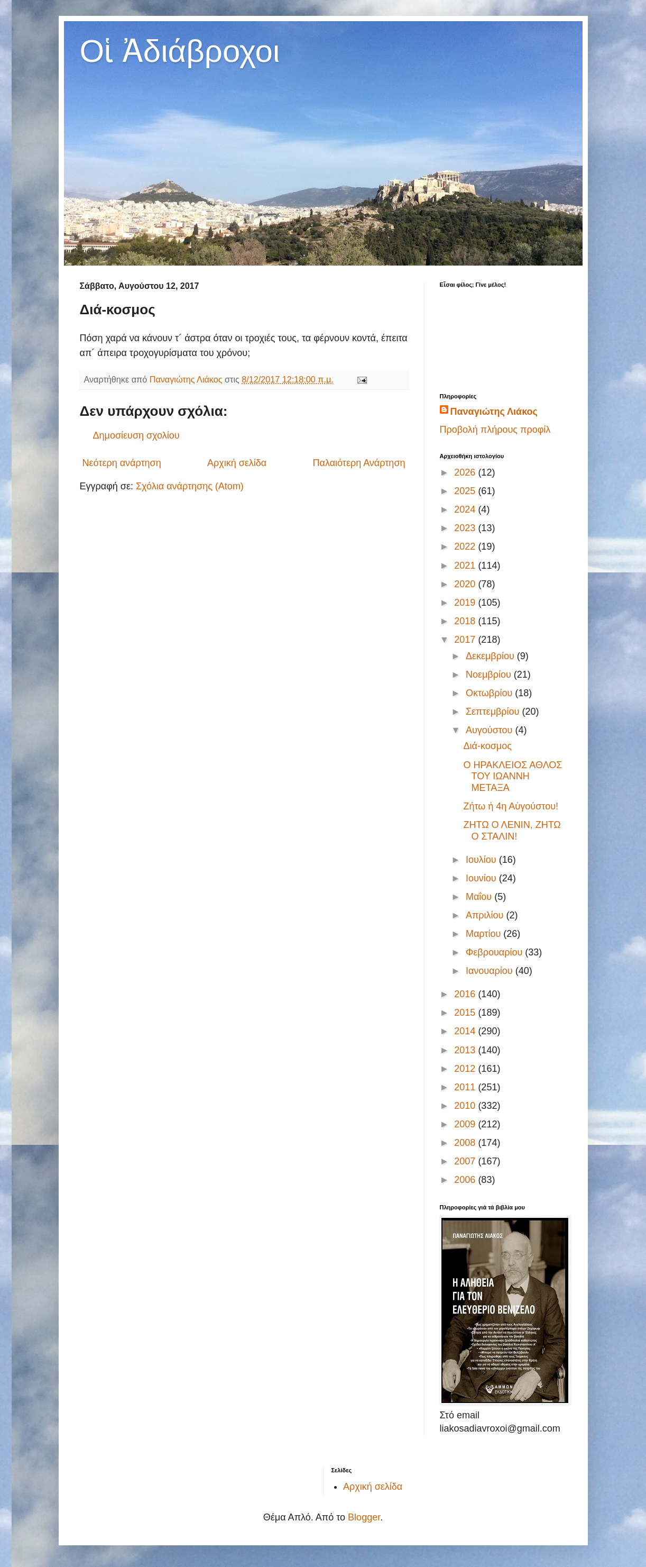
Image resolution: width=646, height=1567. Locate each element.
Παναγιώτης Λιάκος (494, 411)
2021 (466, 565)
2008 (466, 1142)
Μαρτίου (484, 933)
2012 (466, 1068)
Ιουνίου (482, 878)
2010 (466, 1105)
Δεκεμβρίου (491, 656)
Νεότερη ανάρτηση (121, 463)
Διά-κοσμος (487, 746)
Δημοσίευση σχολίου (136, 435)
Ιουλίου (482, 859)
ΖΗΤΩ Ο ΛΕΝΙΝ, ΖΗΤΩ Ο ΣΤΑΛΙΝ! (511, 830)
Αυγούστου (490, 730)
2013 (466, 1050)
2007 (466, 1161)
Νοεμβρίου (490, 674)
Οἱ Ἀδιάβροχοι (180, 51)
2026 (466, 472)
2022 (466, 546)
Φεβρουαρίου (495, 952)
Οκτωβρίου (490, 693)
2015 (466, 1012)
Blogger (364, 1517)
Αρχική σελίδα (236, 463)
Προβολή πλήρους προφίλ (495, 429)
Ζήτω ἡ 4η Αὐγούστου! (510, 806)
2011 (466, 1087)
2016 (466, 994)
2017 (466, 639)
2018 (466, 621)
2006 (466, 1179)
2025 (466, 491)
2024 (466, 509)
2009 (466, 1124)
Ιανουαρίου (490, 970)
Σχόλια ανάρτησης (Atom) (190, 486)
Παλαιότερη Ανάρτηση (359, 463)
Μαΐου (480, 896)
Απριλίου (486, 915)
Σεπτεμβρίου (494, 711)
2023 (466, 528)
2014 (466, 1031)
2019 (466, 602)
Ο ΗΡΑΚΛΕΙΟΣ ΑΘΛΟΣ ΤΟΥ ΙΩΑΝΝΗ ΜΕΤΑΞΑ (512, 776)
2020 (466, 584)
